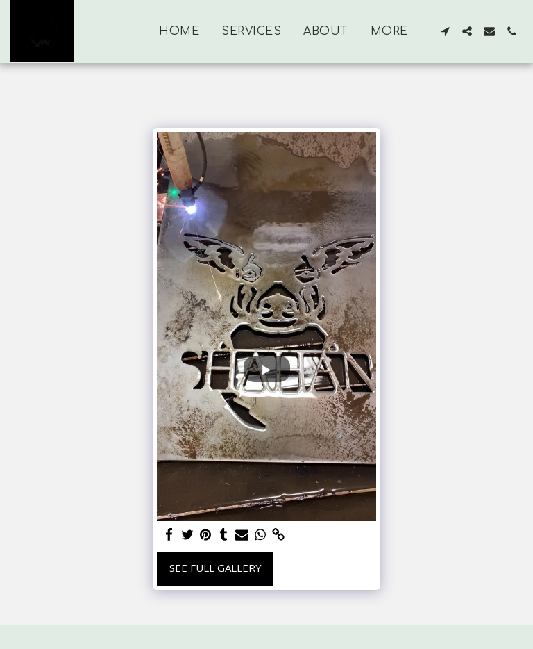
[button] (444, 31)
